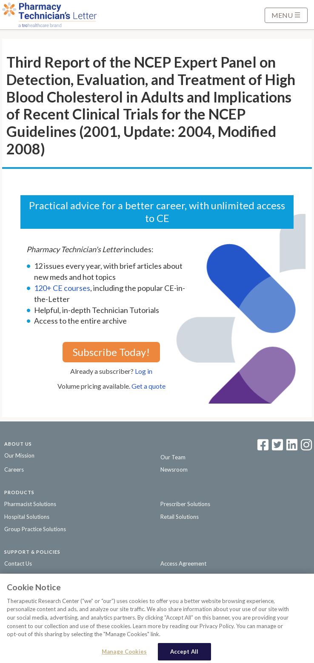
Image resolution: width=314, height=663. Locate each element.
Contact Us (18, 563)
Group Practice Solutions (35, 529)
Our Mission (19, 455)
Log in (143, 371)
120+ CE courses (62, 288)
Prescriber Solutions (185, 504)
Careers (14, 469)
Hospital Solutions (26, 516)
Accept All (184, 653)
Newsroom (174, 469)
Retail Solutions (179, 516)
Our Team (173, 457)
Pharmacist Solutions (30, 504)
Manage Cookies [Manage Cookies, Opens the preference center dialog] (124, 653)
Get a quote (148, 386)
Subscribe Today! (111, 352)
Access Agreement (183, 563)
